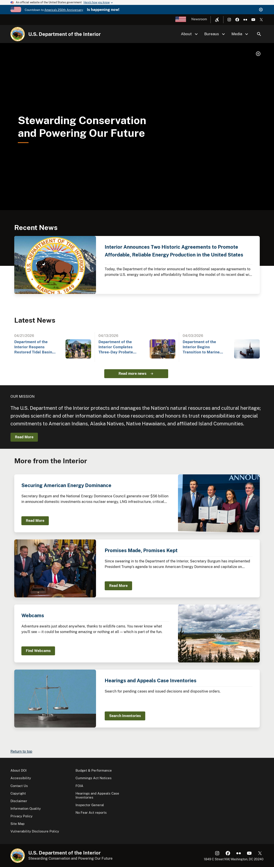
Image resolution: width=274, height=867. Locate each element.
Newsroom (199, 19)
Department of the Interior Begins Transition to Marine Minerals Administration (205, 347)
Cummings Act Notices (94, 778)
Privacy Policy (21, 816)
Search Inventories (125, 716)
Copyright (18, 793)
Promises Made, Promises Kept (141, 550)
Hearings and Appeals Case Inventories (150, 680)
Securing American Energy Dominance (66, 485)
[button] (258, 53)
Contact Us (19, 786)
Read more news (132, 373)
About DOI (18, 770)
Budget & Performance (94, 770)
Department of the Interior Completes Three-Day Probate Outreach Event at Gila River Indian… (119, 347)
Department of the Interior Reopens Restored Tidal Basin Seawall (33, 347)
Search (259, 34)
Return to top (21, 751)
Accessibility (20, 778)
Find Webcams (38, 651)
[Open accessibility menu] (217, 19)
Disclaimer (18, 801)
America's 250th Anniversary (63, 10)
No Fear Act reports (91, 812)
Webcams (32, 615)
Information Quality (25, 808)
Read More (24, 437)
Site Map (17, 824)
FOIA (79, 786)
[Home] (17, 34)
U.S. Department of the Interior (64, 34)
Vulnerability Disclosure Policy (34, 831)
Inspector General (90, 805)
